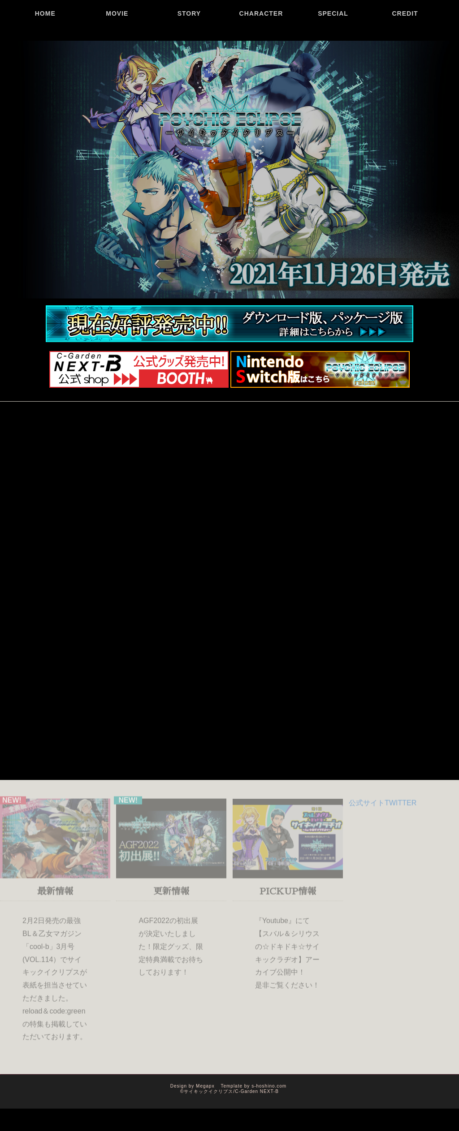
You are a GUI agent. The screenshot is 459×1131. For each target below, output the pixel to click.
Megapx (205, 1086)
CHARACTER (261, 42)
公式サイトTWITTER (382, 805)
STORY (189, 42)
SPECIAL (333, 42)
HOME (45, 42)
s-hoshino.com (268, 1086)
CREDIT (405, 42)
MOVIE (117, 42)
